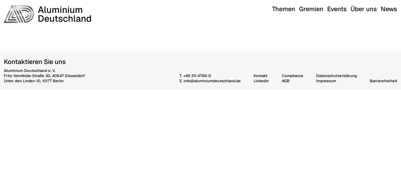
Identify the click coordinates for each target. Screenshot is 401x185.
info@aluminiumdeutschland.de (212, 80)
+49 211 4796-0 (197, 75)
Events (360, 7)
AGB (285, 80)
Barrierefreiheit (383, 80)
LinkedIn (261, 80)
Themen (327, 7)
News (392, 7)
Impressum (326, 80)
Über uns (376, 7)
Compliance (292, 75)
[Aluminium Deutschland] (47, 14)
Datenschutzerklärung (336, 75)
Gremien (344, 7)
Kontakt (260, 75)
